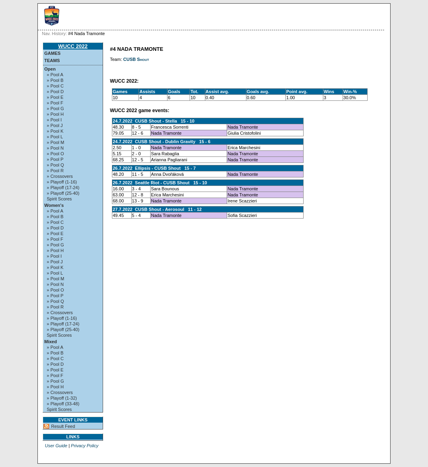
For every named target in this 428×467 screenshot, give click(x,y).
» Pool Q (55, 165)
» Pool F (55, 102)
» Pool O (55, 153)
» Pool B (55, 80)
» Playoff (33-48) (63, 403)
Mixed (50, 341)
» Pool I (54, 119)
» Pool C (55, 85)
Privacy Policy (84, 445)
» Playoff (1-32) (62, 398)
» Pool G (55, 108)
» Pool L (55, 136)
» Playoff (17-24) (63, 187)
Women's (54, 205)
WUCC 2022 (73, 46)
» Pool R (55, 170)
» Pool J (55, 125)
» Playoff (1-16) (62, 181)
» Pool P (55, 159)
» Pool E (55, 97)
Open (50, 69)
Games (52, 53)
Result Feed (63, 426)
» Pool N (55, 148)
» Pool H (55, 114)
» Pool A (55, 74)
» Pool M (55, 142)
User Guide (56, 445)
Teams (52, 60)
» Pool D (55, 91)
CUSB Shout (136, 59)
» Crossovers (60, 176)
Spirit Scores (59, 198)
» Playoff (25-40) (63, 193)
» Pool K (55, 131)
